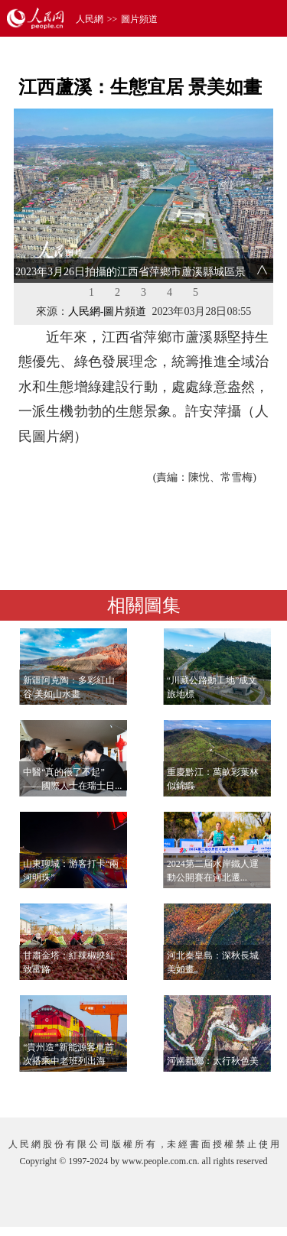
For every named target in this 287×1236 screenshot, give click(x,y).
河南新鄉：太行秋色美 (213, 1061)
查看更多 (230, 1090)
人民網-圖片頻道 (107, 311)
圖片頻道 (139, 19)
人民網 (89, 19)
